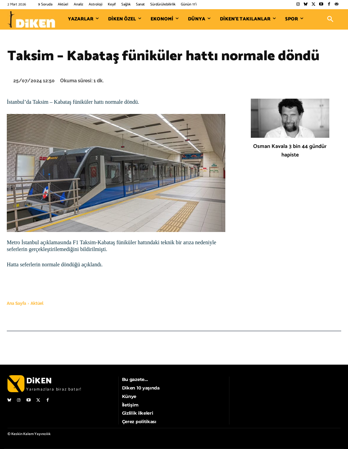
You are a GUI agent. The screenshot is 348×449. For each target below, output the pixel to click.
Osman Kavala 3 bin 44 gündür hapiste (290, 151)
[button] (330, 19)
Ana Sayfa (16, 303)
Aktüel (37, 303)
